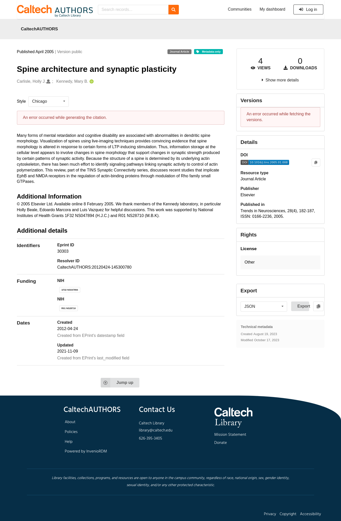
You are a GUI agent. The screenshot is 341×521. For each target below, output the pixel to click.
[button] (280, 262)
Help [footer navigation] (69, 442)
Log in (308, 9)
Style (21, 101)
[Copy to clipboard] (316, 162)
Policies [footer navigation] (71, 432)
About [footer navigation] (70, 422)
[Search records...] (133, 9)
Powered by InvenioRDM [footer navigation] (86, 451)
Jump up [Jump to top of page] (117, 382)
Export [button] (303, 306)
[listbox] (48, 101)
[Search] (173, 9)
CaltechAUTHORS (39, 28)
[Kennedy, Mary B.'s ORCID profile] (91, 81)
